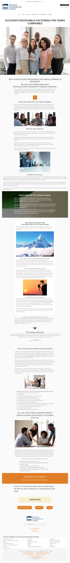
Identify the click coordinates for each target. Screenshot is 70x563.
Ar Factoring (30, 554)
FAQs (23, 14)
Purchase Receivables (36, 556)
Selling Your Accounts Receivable (43, 553)
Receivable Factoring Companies (36, 557)
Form (49, 507)
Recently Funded (43, 14)
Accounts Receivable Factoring (42, 552)
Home (19, 14)
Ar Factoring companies (39, 554)
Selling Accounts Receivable (27, 553)
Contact (50, 14)
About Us (28, 14)
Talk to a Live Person (24, 507)
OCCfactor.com (35, 531)
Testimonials (35, 14)
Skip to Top (35, 529)
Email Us (39, 507)
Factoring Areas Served (28, 552)
